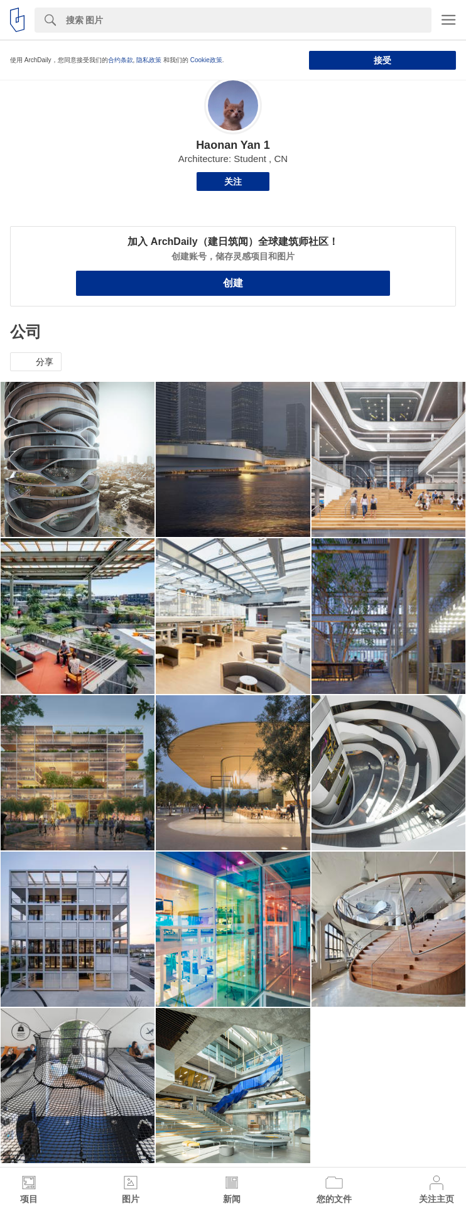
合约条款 (120, 60)
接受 (382, 60)
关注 (233, 181)
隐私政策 (148, 60)
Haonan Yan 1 (233, 145)
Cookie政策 (206, 60)
